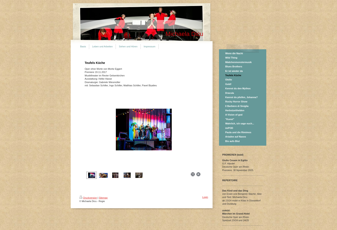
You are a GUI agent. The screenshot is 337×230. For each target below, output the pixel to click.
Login (205, 197)
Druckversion (88, 197)
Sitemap (103, 197)
